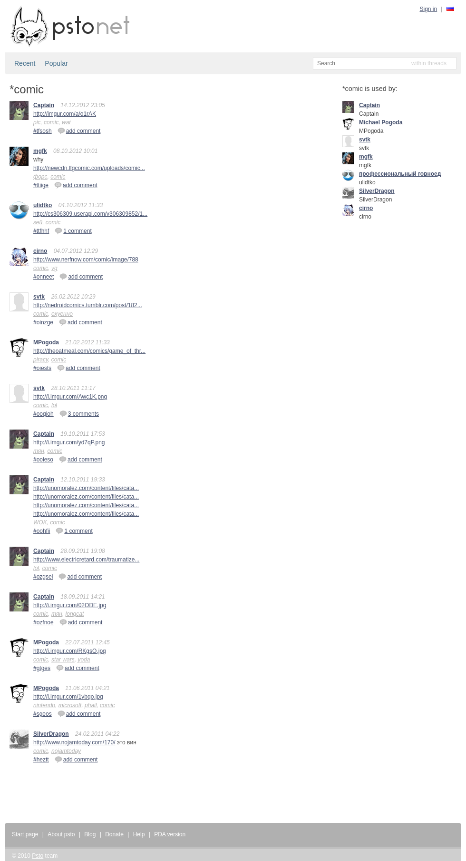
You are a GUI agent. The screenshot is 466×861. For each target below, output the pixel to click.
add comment (79, 130)
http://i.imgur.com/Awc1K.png (70, 396)
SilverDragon (51, 734)
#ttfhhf (41, 231)
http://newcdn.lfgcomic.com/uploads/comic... (89, 168)
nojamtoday (66, 751)
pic (36, 122)
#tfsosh (42, 131)
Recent (24, 63)
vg (54, 268)
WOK (40, 522)
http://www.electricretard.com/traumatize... (86, 559)
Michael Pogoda (380, 122)
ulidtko (42, 205)
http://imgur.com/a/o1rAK (64, 113)
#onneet (43, 276)
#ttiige (41, 185)
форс (40, 176)
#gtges (41, 668)
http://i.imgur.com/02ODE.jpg (69, 605)
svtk (39, 296)
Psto (37, 855)
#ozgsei (43, 576)
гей (37, 222)
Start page (25, 834)
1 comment (73, 230)
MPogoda (46, 342)
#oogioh (43, 413)
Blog (90, 834)
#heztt (41, 759)
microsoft (70, 705)
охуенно (62, 313)
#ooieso (43, 459)
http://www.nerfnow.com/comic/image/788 (85, 259)
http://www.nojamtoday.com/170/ (74, 742)
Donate (114, 834)
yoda (84, 659)
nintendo (44, 705)
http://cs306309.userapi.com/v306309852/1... (90, 213)
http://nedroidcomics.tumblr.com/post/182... (87, 305)
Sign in (428, 9)
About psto (61, 834)
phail (91, 705)
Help (139, 834)
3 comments (79, 413)
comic (51, 122)
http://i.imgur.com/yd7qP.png (69, 442)
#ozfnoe (43, 622)
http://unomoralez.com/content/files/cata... (86, 488)
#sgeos (42, 714)
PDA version (169, 834)
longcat (75, 614)
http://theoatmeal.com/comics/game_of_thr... (89, 351)
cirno (40, 251)
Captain (43, 105)
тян (38, 451)
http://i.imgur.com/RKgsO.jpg (69, 651)
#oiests (42, 368)
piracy (40, 359)
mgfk (40, 151)
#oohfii (41, 531)
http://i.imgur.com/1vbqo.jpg (68, 696)
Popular (56, 63)
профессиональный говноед (400, 173)
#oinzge (43, 322)
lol (54, 405)
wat (66, 122)
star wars (63, 659)
